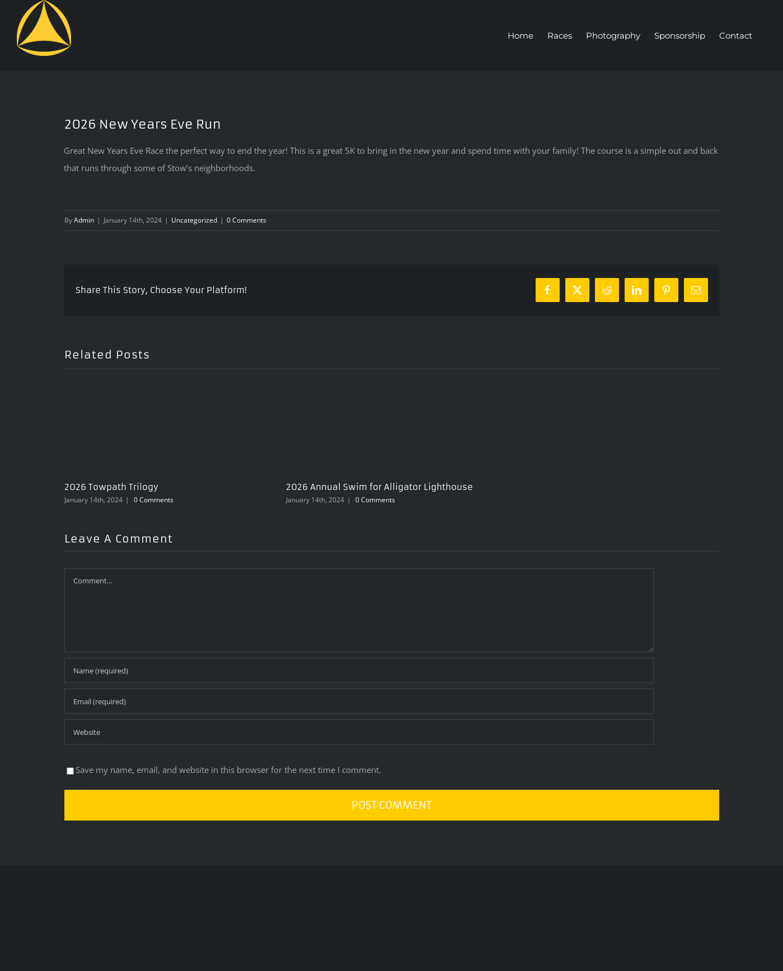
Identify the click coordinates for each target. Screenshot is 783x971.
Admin (84, 220)
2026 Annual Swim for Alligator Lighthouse (379, 487)
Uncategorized (194, 220)
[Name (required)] (359, 670)
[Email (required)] (359, 701)
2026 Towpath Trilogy (111, 487)
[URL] (359, 731)
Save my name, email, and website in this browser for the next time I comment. (228, 769)
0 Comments (246, 220)
